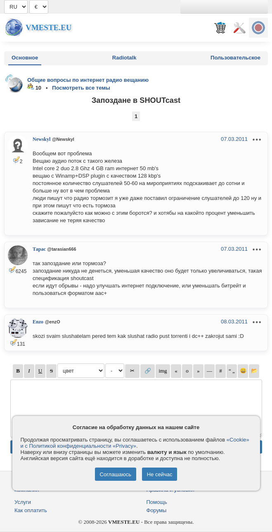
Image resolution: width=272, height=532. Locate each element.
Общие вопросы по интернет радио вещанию (88, 80)
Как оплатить (30, 510)
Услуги (22, 502)
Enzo (38, 322)
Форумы (157, 510)
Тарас (39, 249)
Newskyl (41, 139)
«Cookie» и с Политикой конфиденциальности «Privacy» (135, 443)
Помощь (157, 502)
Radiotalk (124, 58)
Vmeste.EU (48, 27)
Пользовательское (235, 58)
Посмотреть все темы (81, 88)
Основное (25, 58)
